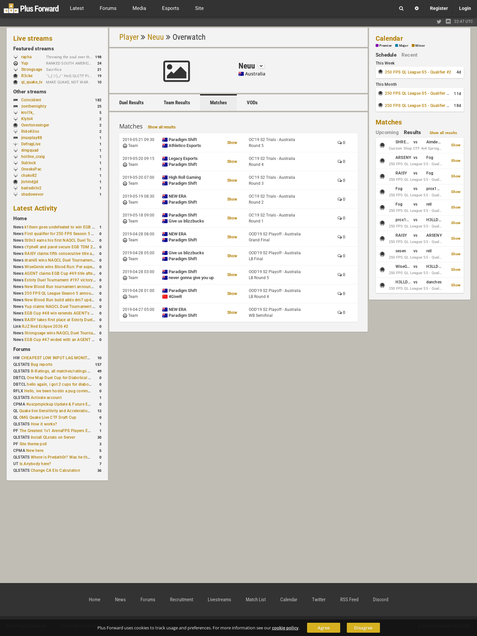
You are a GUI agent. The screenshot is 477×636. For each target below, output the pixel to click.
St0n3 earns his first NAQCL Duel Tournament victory (73, 240)
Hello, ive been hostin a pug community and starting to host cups (84, 391)
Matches (218, 103)
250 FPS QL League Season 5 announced (62, 293)
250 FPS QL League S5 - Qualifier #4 (418, 105)
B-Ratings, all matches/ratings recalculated (70, 371)
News (120, 600)
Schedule (386, 55)
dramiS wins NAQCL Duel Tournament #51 (63, 260)
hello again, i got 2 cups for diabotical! (62, 384)
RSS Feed (349, 600)
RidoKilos (30, 131)
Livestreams (219, 600)
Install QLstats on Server (53, 437)
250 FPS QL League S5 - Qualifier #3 (418, 93)
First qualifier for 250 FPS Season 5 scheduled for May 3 (77, 233)
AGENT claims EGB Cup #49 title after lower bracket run (76, 273)
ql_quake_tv (32, 82)
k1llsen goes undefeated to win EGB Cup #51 (66, 227)
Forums (21, 349)
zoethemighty (33, 106)
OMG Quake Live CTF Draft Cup (48, 417)
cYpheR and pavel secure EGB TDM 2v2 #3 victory (71, 247)
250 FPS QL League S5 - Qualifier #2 (418, 72)
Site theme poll (33, 444)
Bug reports (42, 364)
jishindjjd (29, 181)
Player (129, 37)
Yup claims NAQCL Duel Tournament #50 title (66, 306)
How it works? (44, 424)
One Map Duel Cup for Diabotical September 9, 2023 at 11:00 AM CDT (91, 377)
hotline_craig (33, 156)
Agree (324, 628)
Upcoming (387, 132)
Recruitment (181, 600)
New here (34, 450)
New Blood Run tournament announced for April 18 (72, 286)
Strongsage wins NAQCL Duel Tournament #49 (67, 333)
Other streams (29, 92)
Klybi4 (27, 119)
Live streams (32, 38)
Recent (409, 55)
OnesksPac (31, 169)
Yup (28, 63)
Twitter (319, 600)
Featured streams (33, 49)
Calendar (389, 38)
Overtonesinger (35, 125)
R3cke (26, 75)
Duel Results (131, 103)
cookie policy (285, 628)
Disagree (363, 628)
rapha (26, 57)
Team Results (177, 103)
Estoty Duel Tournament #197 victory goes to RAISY (72, 280)
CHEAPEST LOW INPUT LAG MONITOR (57, 358)
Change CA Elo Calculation (55, 470)
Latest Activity (35, 208)
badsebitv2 (31, 188)
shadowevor (32, 194)
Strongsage (31, 69)
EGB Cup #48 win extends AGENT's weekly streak (70, 313)
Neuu (155, 37)
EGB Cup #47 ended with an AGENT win (61, 339)
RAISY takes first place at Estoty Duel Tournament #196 (75, 320)
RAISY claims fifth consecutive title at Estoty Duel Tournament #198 (87, 253)
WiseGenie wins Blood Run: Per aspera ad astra (68, 267)
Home (20, 218)
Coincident (31, 100)
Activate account (46, 397)
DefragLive (30, 144)
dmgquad (30, 150)
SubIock (28, 163)
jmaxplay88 (31, 137)
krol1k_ (27, 112)
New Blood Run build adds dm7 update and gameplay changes (82, 300)
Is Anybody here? (35, 464)
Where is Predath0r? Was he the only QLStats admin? (79, 457)
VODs (252, 103)
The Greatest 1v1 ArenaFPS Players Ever (56, 430)
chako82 (29, 175)
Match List (256, 600)
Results (412, 132)
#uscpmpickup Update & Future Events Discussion (72, 404)
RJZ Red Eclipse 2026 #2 (45, 326)
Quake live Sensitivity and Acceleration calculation (65, 411)
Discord (380, 600)
